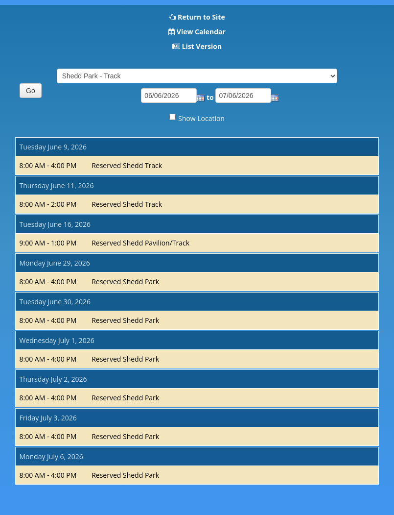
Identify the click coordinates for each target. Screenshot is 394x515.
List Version (202, 46)
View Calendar (201, 31)
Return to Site (201, 17)
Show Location (201, 118)
